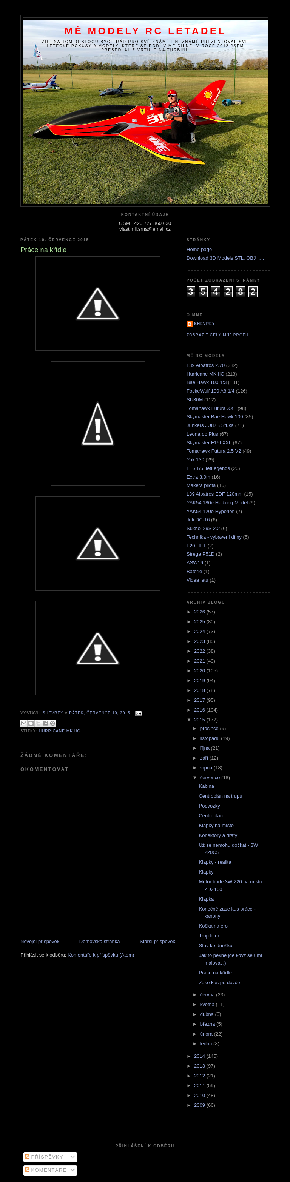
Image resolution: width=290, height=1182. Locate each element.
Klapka (206, 899)
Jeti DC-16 (198, 519)
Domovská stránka (99, 941)
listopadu (210, 738)
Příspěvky (44, 1157)
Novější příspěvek (39, 941)
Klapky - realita (215, 862)
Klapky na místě (216, 825)
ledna (206, 1043)
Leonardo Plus (202, 434)
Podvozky (209, 806)
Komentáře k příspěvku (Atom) (101, 955)
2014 (200, 1056)
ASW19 (195, 563)
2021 (200, 661)
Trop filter (209, 936)
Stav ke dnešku (215, 945)
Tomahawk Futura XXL (211, 408)
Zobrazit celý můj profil (218, 335)
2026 (200, 612)
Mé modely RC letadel (146, 31)
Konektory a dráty (218, 835)
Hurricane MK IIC (59, 731)
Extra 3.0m (198, 477)
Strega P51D (200, 554)
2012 (200, 1076)
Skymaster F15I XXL (209, 442)
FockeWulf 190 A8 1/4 (210, 391)
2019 (200, 680)
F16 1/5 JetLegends (208, 468)
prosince (210, 728)
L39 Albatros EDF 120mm (215, 494)
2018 (200, 690)
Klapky (206, 872)
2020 (200, 670)
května (208, 1004)
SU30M (195, 399)
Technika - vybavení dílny (214, 537)
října (205, 748)
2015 (200, 720)
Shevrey (204, 324)
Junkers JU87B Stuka (210, 425)
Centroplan (211, 815)
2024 (200, 631)
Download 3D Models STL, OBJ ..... (225, 258)
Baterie (194, 571)
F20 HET (196, 546)
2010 (200, 1095)
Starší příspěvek (157, 941)
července (210, 777)
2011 (200, 1085)
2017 (200, 700)
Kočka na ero (213, 926)
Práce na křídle (215, 972)
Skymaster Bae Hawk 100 (215, 416)
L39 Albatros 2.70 (206, 365)
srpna (207, 768)
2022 (200, 651)
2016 (200, 710)
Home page (199, 249)
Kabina (206, 786)
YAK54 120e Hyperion (211, 511)
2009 (200, 1105)
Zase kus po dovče (219, 982)
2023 (200, 641)
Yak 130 (195, 459)
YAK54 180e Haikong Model (217, 502)
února (207, 1034)
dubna (207, 1014)
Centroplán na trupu (220, 796)
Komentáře (46, 1170)
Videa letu (197, 580)
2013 (200, 1066)
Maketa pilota (201, 485)
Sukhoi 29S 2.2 (203, 528)
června (208, 994)
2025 (200, 621)
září (205, 758)
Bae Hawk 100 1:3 (207, 382)
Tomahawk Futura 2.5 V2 (214, 451)
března (208, 1024)
